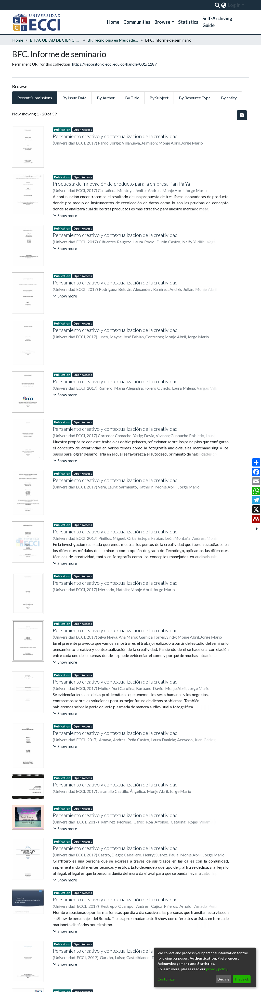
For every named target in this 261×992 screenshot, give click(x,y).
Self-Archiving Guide (217, 22)
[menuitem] (223, 5)
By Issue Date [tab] (74, 97)
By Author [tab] (106, 97)
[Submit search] (217, 5)
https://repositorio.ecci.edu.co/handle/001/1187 (114, 64)
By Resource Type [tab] (195, 97)
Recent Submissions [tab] (34, 97)
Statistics (188, 22)
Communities (136, 22)
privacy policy (216, 969)
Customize (166, 979)
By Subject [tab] (159, 97)
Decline (223, 979)
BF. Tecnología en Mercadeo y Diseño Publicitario (112, 40)
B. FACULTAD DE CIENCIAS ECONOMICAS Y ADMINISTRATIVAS (55, 40)
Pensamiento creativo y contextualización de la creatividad (115, 136)
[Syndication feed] (242, 115)
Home (113, 22)
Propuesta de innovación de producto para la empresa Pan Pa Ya (121, 184)
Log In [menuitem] (234, 5)
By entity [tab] (229, 97)
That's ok (241, 979)
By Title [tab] (132, 97)
